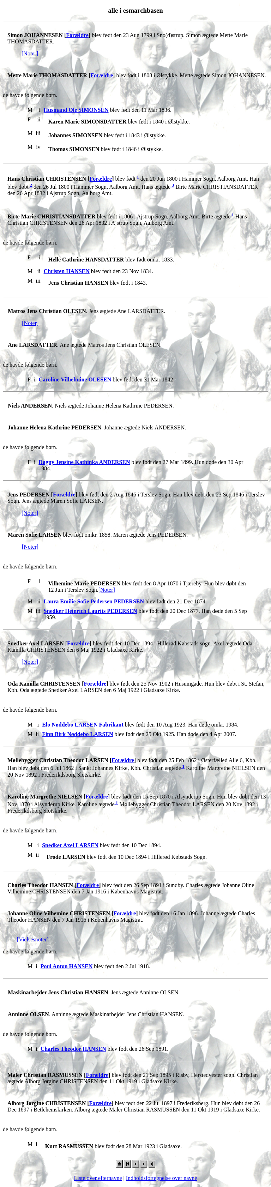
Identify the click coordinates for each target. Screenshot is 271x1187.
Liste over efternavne (98, 1178)
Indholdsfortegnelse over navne (161, 1178)
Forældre (77, 35)
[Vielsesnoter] (33, 939)
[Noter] (30, 53)
